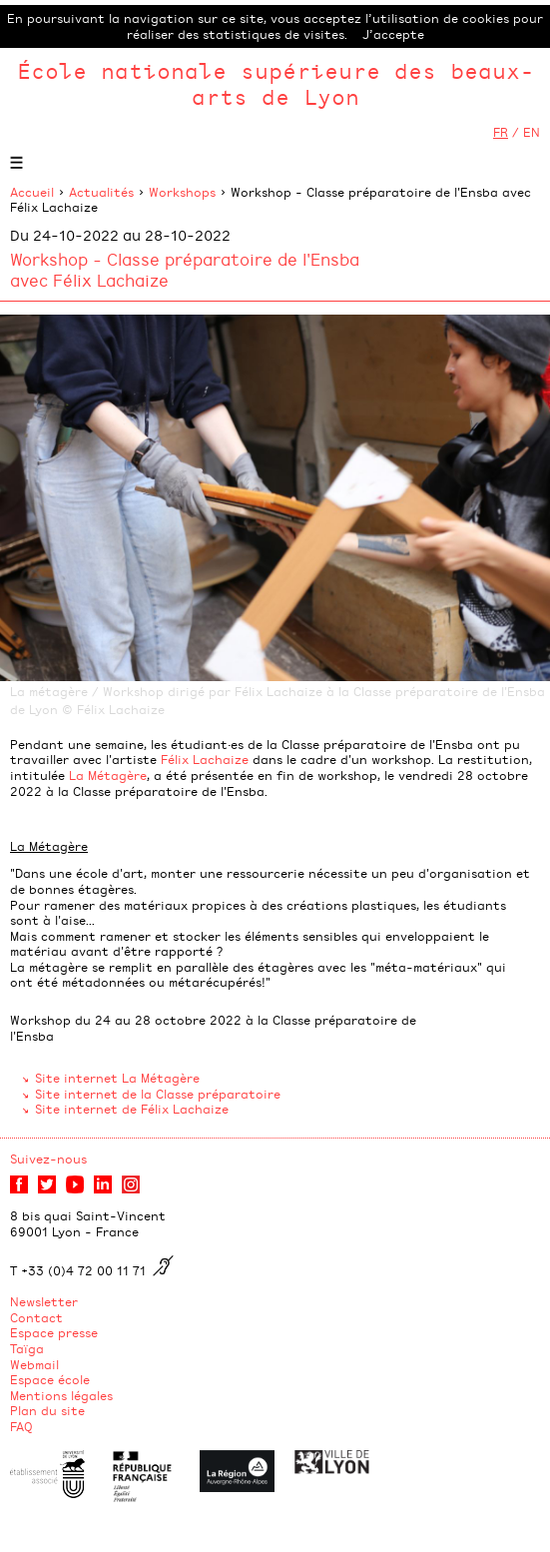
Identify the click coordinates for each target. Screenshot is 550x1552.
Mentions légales (61, 1395)
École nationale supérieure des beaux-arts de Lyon (275, 83)
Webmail (34, 1364)
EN (531, 132)
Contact (36, 1317)
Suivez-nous (48, 1158)
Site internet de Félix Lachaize (132, 1109)
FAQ (21, 1426)
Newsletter (44, 1301)
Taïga (27, 1348)
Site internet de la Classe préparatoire (157, 1094)
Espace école (50, 1379)
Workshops (182, 192)
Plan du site (47, 1410)
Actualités (101, 192)
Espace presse (54, 1332)
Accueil (32, 192)
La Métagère (108, 775)
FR (500, 132)
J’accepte (393, 34)
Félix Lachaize (205, 759)
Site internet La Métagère (117, 1078)
